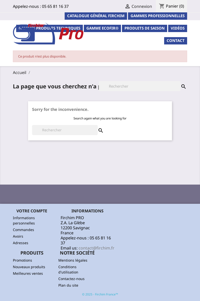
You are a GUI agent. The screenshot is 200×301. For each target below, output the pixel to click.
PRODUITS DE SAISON (144, 28)
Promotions (22, 260)
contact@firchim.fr (96, 248)
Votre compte (31, 211)
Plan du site (68, 285)
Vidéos (178, 28)
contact (176, 40)
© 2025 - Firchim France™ (100, 294)
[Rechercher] (140, 86)
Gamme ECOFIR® (102, 28)
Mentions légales (72, 260)
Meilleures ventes (28, 273)
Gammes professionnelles (158, 15)
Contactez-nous (71, 278)
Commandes (23, 229)
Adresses (20, 242)
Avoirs (18, 236)
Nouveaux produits (29, 266)
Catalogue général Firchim (95, 15)
